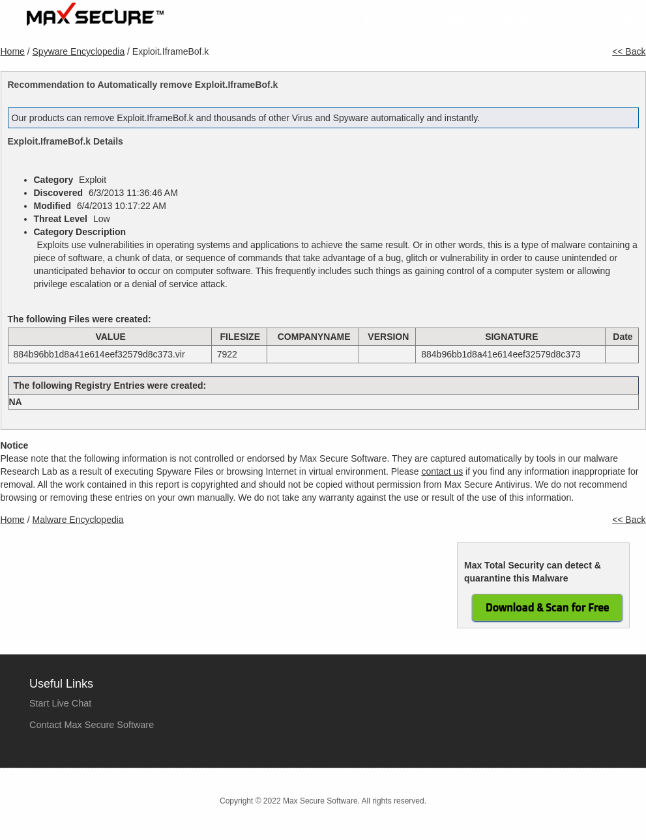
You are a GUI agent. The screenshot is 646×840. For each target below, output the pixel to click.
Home (331, 20)
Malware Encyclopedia (78, 519)
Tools (568, 20)
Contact (618, 20)
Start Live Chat (60, 703)
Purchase (449, 20)
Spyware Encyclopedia (79, 51)
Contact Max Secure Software (91, 725)
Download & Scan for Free (547, 607)
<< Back (628, 51)
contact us (442, 471)
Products (386, 20)
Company (514, 20)
